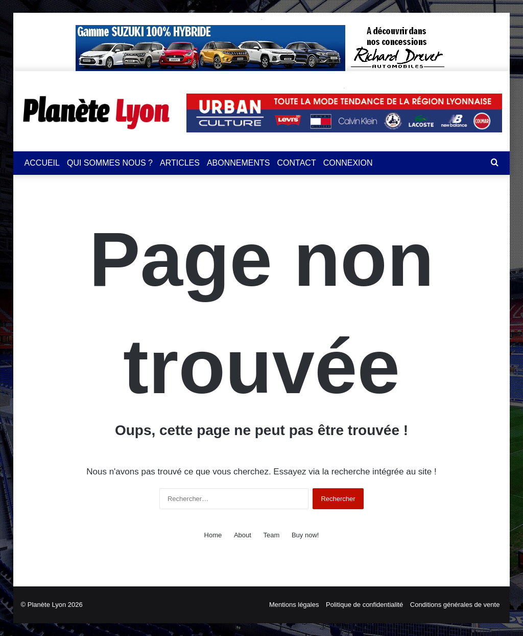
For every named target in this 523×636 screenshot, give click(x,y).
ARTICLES (180, 162)
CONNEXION (348, 162)
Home (213, 535)
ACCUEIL (42, 162)
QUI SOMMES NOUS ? (110, 162)
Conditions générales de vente (455, 604)
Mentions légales (294, 604)
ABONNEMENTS (238, 162)
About (242, 535)
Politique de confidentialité (364, 604)
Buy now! (305, 535)
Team (272, 535)
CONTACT (296, 162)
